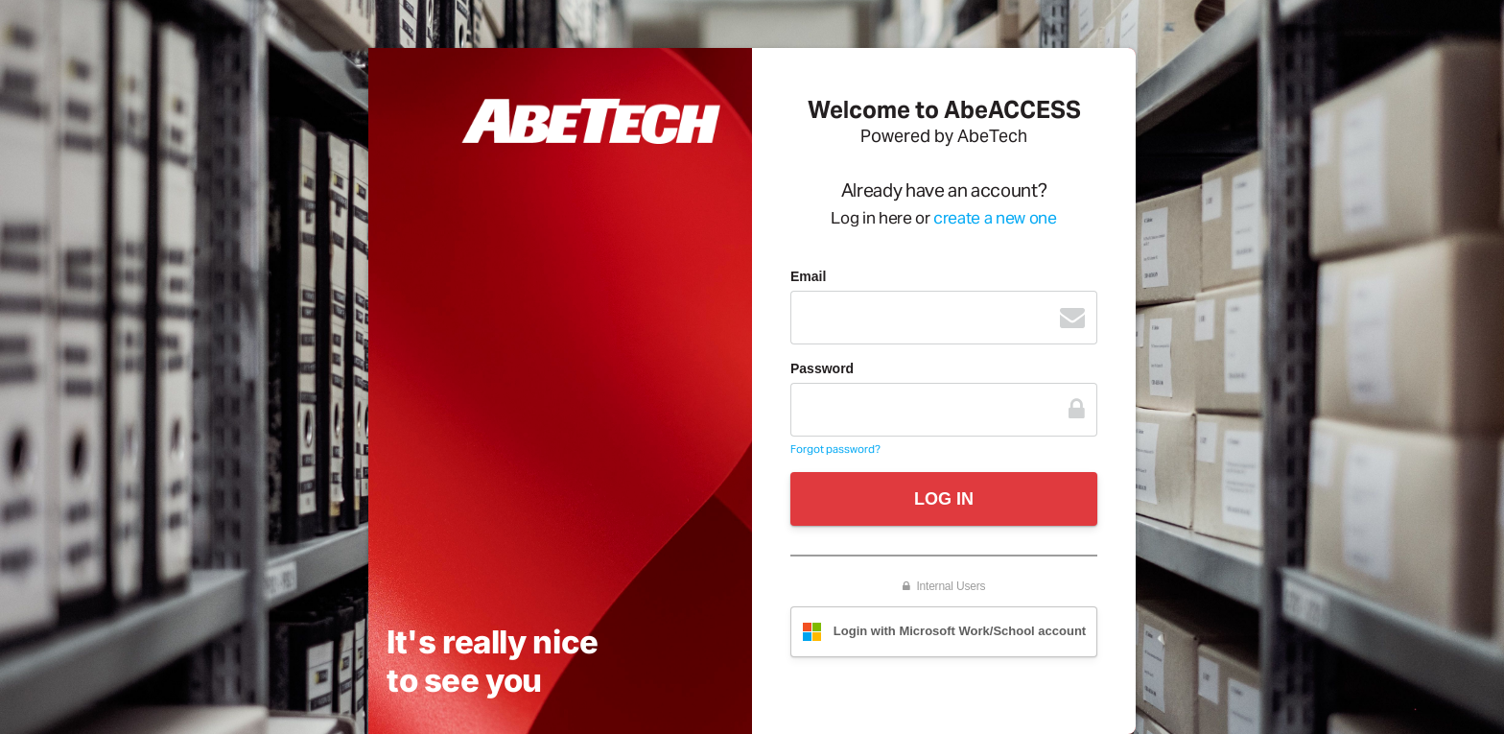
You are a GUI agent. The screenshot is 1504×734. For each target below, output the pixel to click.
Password (822, 368)
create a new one (995, 217)
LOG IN (944, 499)
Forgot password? (835, 449)
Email (808, 276)
